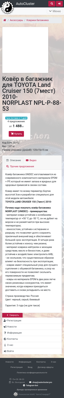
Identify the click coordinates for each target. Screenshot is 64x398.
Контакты (41, 362)
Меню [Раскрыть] (55, 11)
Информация (25, 362)
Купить (16, 133)
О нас (53, 362)
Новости (9, 362)
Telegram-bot (30, 385)
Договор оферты (45, 367)
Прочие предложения (20, 166)
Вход (30, 367)
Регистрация (16, 367)
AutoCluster (25, 4)
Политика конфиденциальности (32, 372)
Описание (13, 160)
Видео (31, 160)
